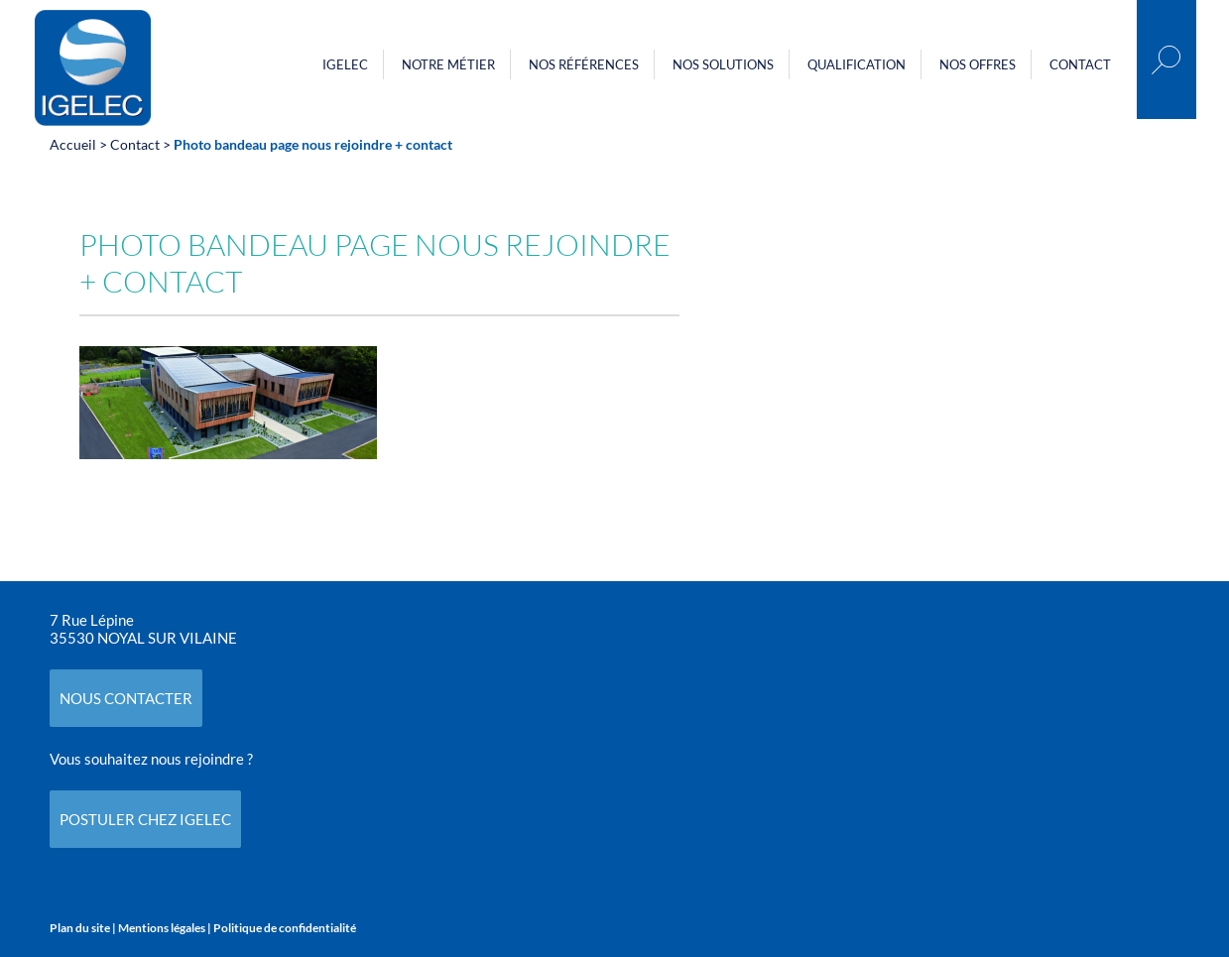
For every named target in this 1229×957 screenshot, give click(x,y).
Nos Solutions (723, 64)
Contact (1080, 64)
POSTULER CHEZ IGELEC (145, 819)
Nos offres (977, 64)
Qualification (856, 64)
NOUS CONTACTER (126, 698)
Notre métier (448, 64)
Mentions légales (161, 927)
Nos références (584, 64)
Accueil (73, 144)
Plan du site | (84, 927)
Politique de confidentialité (284, 927)
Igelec (345, 64)
